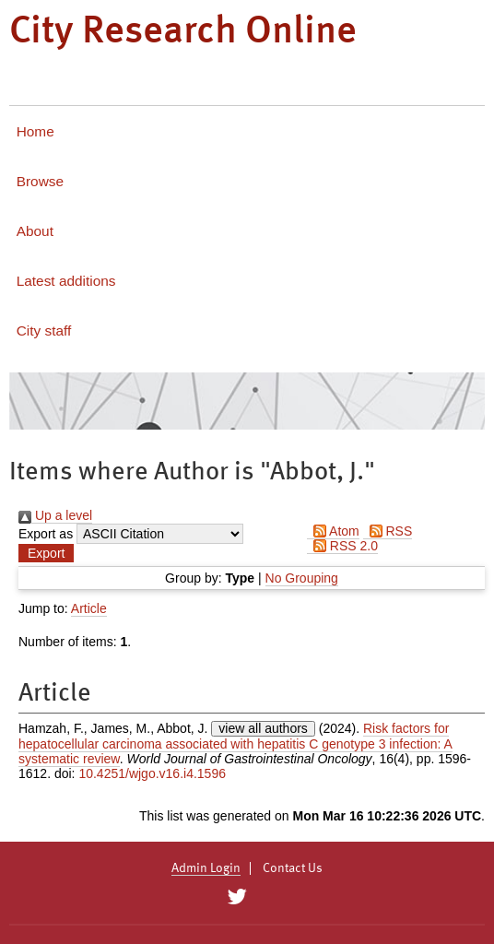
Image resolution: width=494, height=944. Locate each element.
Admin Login (206, 868)
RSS (388, 531)
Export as (45, 533)
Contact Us (293, 868)
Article (89, 608)
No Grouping (301, 578)
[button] (46, 553)
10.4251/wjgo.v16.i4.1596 (152, 773)
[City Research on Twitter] (236, 897)
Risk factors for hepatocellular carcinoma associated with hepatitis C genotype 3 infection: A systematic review (235, 743)
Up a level (55, 515)
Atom (333, 531)
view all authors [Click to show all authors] (263, 728)
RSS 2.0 (342, 545)
